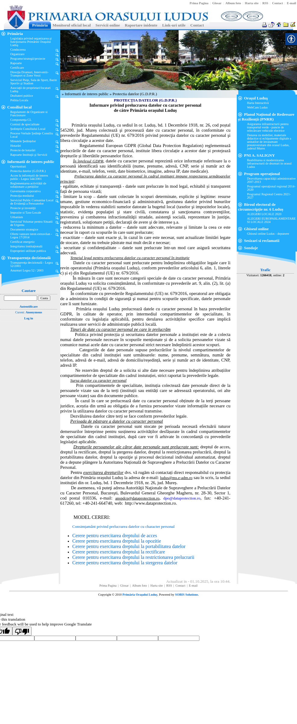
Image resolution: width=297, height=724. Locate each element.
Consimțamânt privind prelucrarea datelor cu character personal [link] (123, 526)
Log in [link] (28, 318)
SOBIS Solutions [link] (186, 594)
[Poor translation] (22, 631)
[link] (198, 3)
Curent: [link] (28, 312)
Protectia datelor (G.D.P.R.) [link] (135, 94)
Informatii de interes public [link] (87, 94)
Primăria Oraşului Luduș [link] (140, 594)
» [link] (63, 94)
